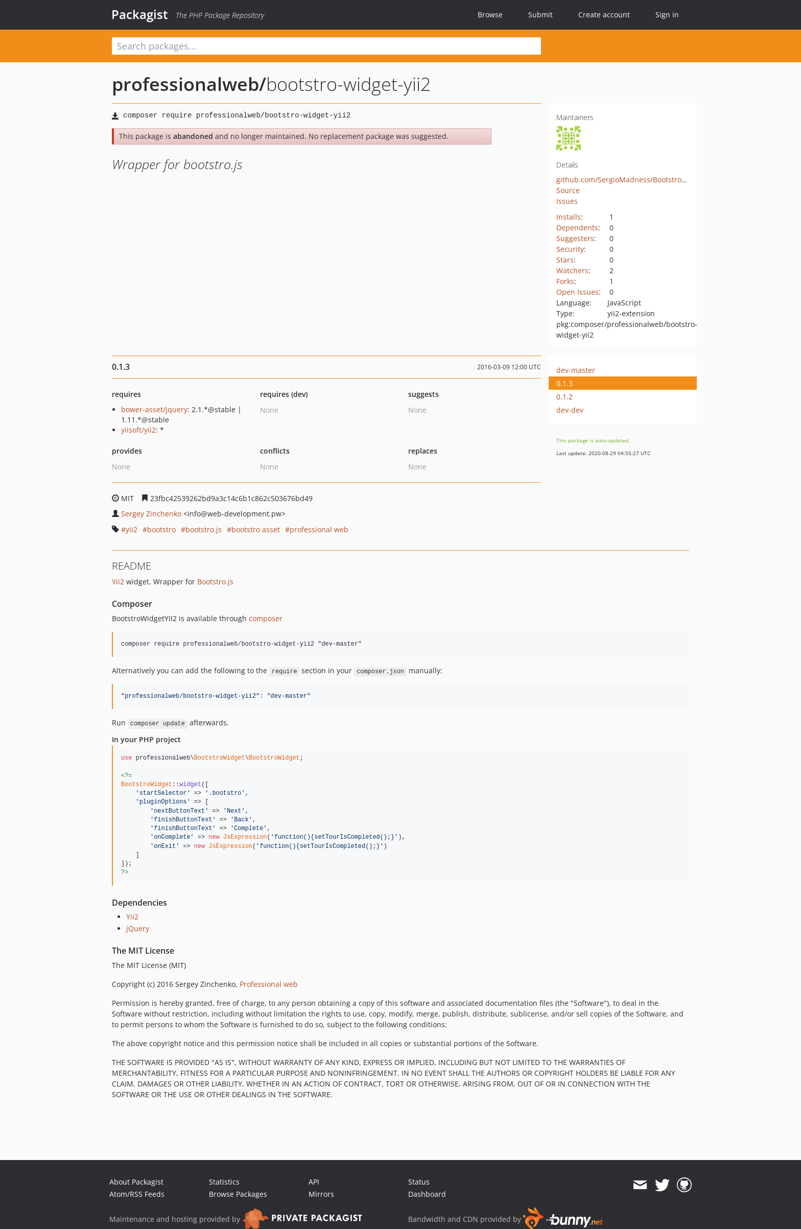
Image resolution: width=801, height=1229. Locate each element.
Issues (567, 201)
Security (570, 249)
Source (568, 190)
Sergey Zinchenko (151, 513)
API (314, 1182)
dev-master (575, 370)
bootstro (161, 529)
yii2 (131, 529)
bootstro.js (203, 529)
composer (265, 618)
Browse (490, 14)
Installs (568, 217)
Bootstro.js (215, 581)
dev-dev (569, 410)
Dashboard (427, 1194)
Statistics (224, 1182)
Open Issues (577, 292)
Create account (604, 14)
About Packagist (136, 1182)
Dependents (577, 227)
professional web (319, 529)
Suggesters (575, 238)
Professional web (269, 984)
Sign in (667, 14)
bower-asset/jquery (154, 409)
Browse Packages (238, 1194)
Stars (565, 260)
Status (419, 1182)
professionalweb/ (189, 84)
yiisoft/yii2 (138, 430)
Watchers (572, 270)
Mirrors (321, 1194)
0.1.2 (564, 396)
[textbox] (326, 46)
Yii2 (118, 581)
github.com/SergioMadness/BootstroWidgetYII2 (637, 179)
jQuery (137, 928)
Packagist (139, 14)
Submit (540, 14)
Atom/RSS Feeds (136, 1194)
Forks (565, 281)
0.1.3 (564, 383)
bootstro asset (255, 529)
